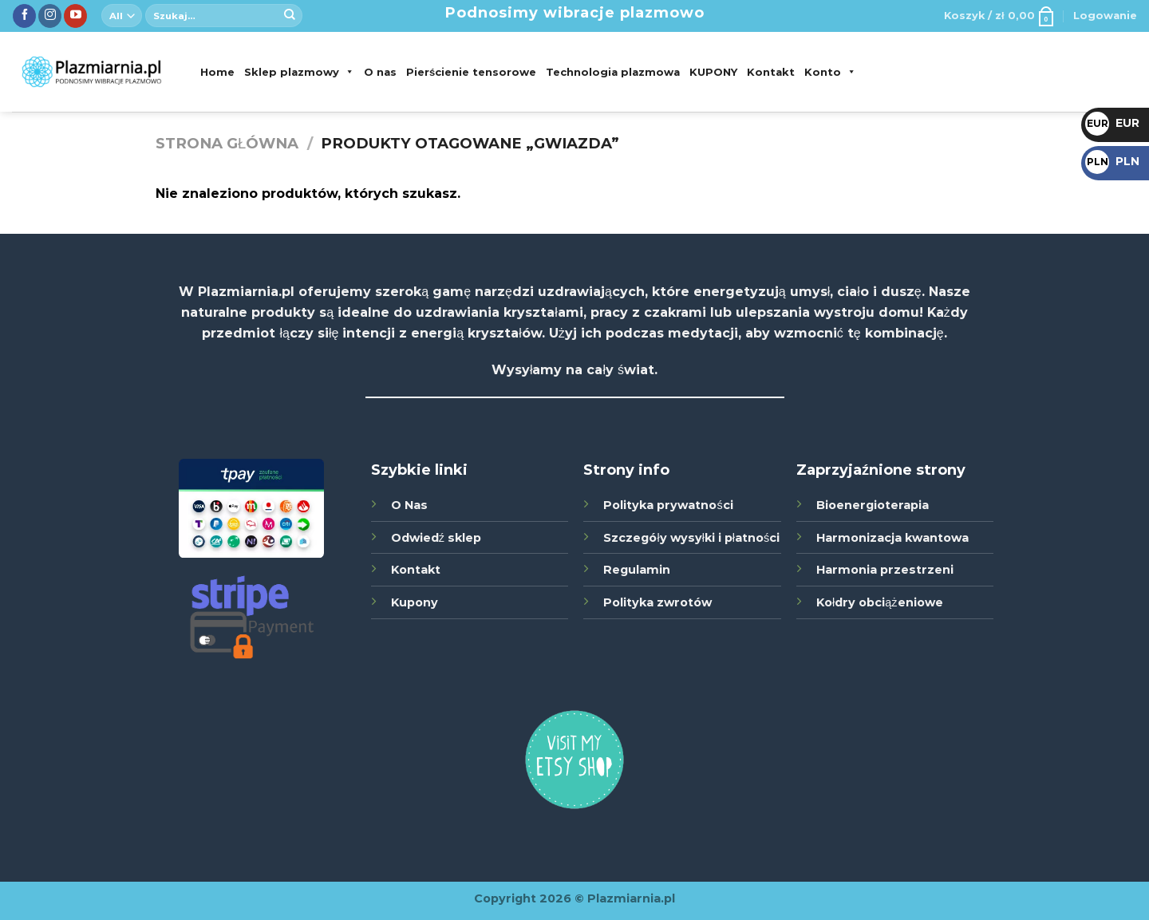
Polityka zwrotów (657, 602)
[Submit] (290, 16)
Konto (830, 72)
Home (217, 71)
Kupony (414, 602)
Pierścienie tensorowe (471, 71)
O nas (380, 71)
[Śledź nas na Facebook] (24, 16)
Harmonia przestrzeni (885, 570)
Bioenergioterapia (872, 505)
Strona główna (227, 143)
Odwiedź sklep (436, 538)
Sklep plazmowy (299, 72)
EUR (1112, 123)
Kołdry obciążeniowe (879, 602)
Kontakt (771, 71)
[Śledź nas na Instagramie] (49, 16)
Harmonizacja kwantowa (892, 538)
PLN (1112, 161)
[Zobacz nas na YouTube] (75, 16)
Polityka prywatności (667, 505)
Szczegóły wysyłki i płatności (691, 538)
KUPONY (713, 71)
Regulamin (636, 570)
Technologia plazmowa (613, 71)
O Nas (409, 505)
